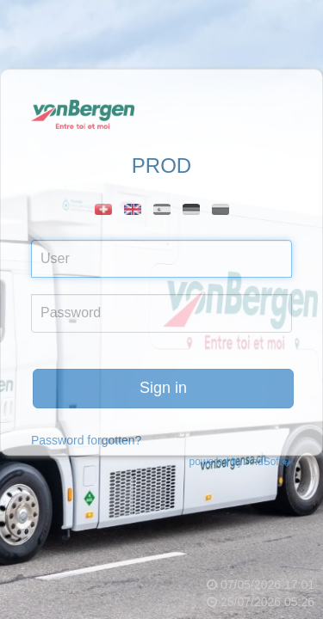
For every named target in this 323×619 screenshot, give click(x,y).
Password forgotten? (86, 440)
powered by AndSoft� (240, 462)
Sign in (163, 387)
